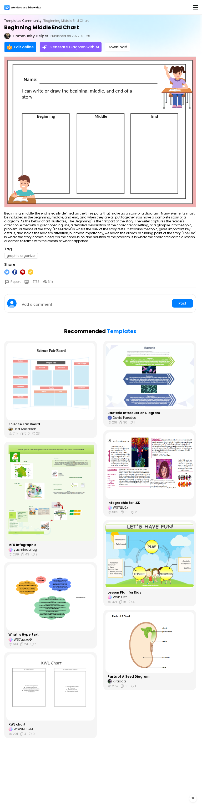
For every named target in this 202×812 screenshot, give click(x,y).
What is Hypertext (23, 634)
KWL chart (17, 724)
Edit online (20, 47)
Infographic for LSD (124, 503)
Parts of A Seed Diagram (128, 676)
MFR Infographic (22, 545)
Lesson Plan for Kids (124, 592)
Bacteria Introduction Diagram (134, 413)
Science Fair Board (24, 424)
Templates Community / (24, 21)
